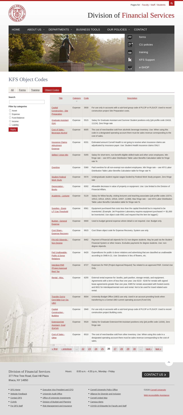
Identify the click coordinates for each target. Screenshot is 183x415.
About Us (34, 29)
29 (128, 349)
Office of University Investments (57, 398)
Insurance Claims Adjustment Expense (59, 145)
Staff (153, 5)
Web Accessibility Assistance (156, 395)
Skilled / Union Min (60, 155)
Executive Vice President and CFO (58, 390)
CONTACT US (153, 374)
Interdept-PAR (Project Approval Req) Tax (59, 268)
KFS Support (147, 59)
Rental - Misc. (58, 277)
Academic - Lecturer (60, 196)
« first (54, 349)
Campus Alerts (96, 402)
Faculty (145, 5)
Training (35, 90)
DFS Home (15, 390)
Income (15, 121)
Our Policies (117, 29)
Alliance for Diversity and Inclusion (105, 394)
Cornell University (158, 390)
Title (60, 98)
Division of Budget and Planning (57, 402)
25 (102, 349)
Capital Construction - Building (58, 312)
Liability (15, 125)
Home (16, 29)
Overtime (56, 167)
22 (83, 349)
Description (132, 98)
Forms (22, 90)
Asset (14, 110)
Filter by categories (18, 106)
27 (115, 349)
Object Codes (52, 90)
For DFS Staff (16, 406)
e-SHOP (144, 67)
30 (134, 349)
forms (142, 36)
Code (86, 98)
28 (121, 349)
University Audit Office (52, 394)
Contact (140, 29)
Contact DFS (16, 398)
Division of (131, 15)
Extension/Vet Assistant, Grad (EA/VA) (58, 325)
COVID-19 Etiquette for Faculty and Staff (108, 406)
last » (158, 349)
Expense (16, 114)
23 (89, 349)
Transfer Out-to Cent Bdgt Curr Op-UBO (60, 300)
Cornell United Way (99, 398)
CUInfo (13, 402)
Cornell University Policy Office (104, 390)
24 (96, 349)
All (12, 90)
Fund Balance (18, 118)
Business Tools (88, 29)
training (143, 52)
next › (149, 349)
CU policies (146, 44)
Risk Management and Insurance (57, 406)
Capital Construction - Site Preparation (60, 110)
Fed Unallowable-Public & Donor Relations (59, 255)
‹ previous (66, 349)
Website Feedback (18, 394)
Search (12, 97)
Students (161, 5)
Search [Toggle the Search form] (171, 3)
